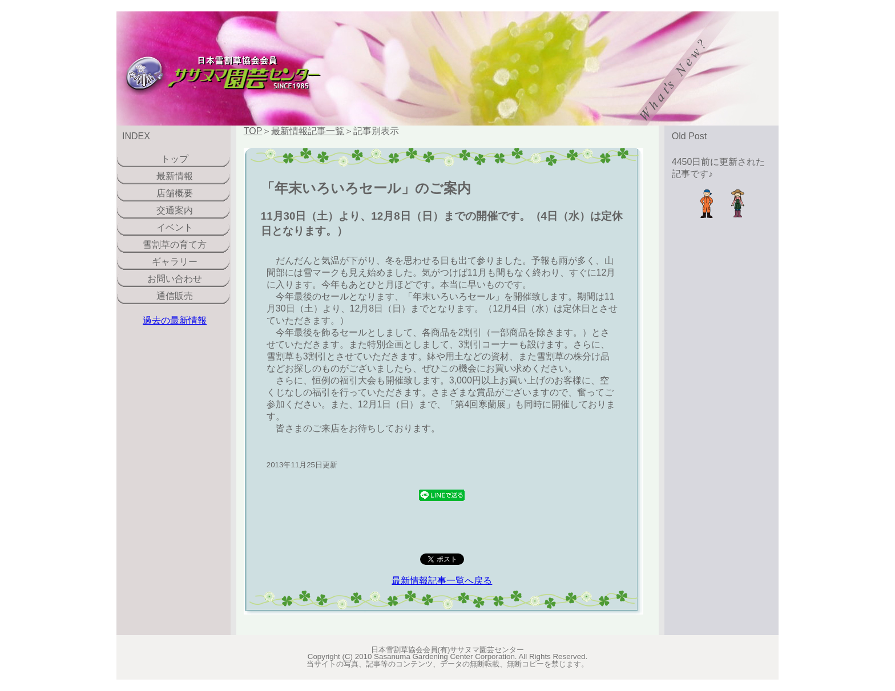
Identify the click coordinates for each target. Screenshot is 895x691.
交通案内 (174, 210)
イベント (174, 227)
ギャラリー (174, 261)
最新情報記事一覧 (307, 131)
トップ (174, 159)
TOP (253, 131)
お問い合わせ (174, 279)
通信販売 (174, 296)
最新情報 (174, 176)
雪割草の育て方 (175, 244)
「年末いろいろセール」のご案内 (366, 188)
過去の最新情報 (175, 320)
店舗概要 (174, 193)
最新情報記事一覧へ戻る (442, 580)
